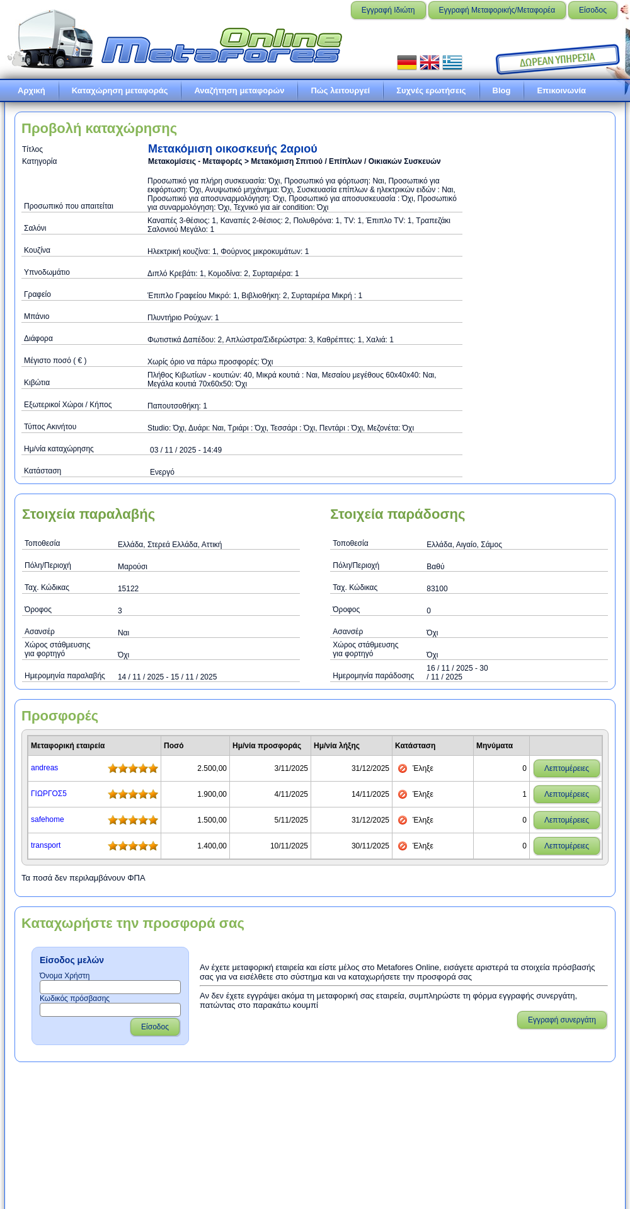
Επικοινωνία (561, 90)
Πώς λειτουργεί (340, 90)
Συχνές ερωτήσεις (431, 90)
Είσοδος (593, 10)
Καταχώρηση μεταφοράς (120, 90)
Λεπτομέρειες (566, 768)
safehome (47, 819)
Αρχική (31, 90)
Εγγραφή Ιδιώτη (388, 10)
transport (45, 845)
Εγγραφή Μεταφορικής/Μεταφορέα (497, 10)
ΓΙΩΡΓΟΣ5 (49, 793)
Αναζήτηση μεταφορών (239, 90)
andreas (44, 767)
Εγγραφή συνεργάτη (562, 1019)
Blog (502, 90)
